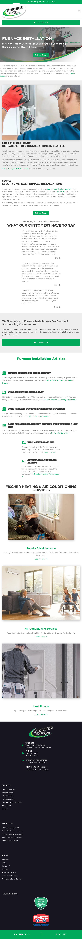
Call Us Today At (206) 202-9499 (41, 2)
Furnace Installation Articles (41, 359)
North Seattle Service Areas (12, 831)
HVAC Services (7, 796)
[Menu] (79, 11)
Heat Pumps (6, 805)
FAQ (4, 863)
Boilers (4, 809)
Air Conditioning (8, 799)
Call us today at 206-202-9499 (15, 169)
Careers (5, 869)
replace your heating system (59, 189)
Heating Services (8, 789)
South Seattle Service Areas (12, 834)
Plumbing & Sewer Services (12, 879)
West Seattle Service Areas (12, 837)
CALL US (60, 934)
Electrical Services (9, 872)
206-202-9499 (32, 753)
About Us (5, 859)
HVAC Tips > (50, 452)
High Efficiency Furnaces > (39, 416)
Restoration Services (10, 876)
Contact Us (6, 866)
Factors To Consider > (60, 433)
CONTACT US (21, 934)
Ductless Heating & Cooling (12, 802)
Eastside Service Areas (10, 828)
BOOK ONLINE (41, 22)
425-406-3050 (32, 755)
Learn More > (41, 559)
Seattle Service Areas (10, 841)
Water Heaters (7, 792)
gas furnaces (61, 191)
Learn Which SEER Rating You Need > (60, 400)
